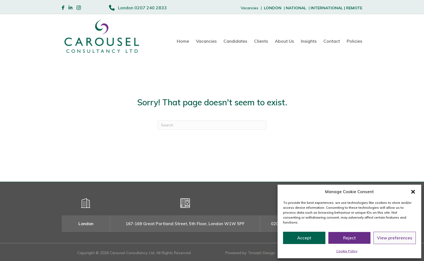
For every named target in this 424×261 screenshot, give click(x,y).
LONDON (272, 7)
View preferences (394, 237)
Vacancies (206, 41)
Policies (354, 41)
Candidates (235, 41)
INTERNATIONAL (328, 7)
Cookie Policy (346, 251)
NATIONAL (296, 7)
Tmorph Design (261, 252)
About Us (284, 41)
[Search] (212, 125)
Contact (331, 41)
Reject (349, 237)
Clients (261, 41)
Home (183, 41)
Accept (304, 237)
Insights (309, 41)
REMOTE (354, 7)
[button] (413, 192)
